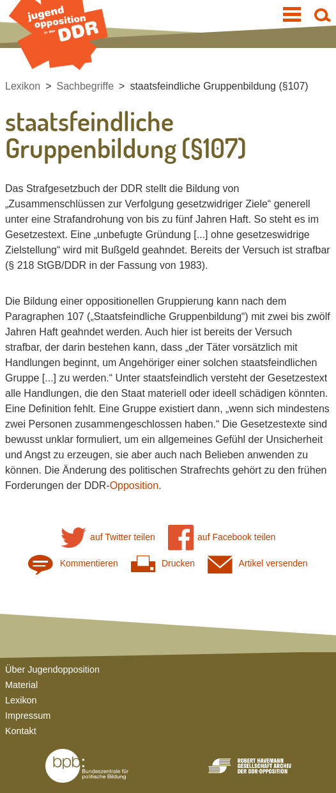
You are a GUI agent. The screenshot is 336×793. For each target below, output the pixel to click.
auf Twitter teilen (108, 537)
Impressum (27, 715)
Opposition (134, 485)
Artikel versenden (258, 564)
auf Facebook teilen (222, 537)
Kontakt (20, 731)
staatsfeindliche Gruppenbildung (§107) (219, 86)
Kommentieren (73, 564)
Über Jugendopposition (52, 669)
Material (21, 685)
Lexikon (22, 86)
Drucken (163, 564)
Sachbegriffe (85, 86)
